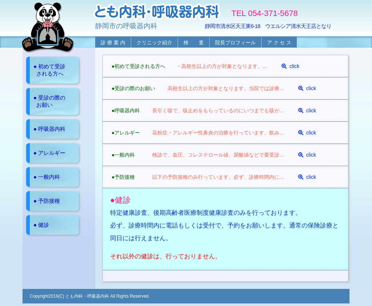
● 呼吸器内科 (49, 129)
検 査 (193, 42)
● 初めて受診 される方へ (49, 70)
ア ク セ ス (279, 42)
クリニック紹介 (154, 42)
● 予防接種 (46, 201)
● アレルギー (49, 153)
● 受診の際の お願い (49, 101)
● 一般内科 (46, 177)
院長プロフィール (235, 42)
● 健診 (41, 225)
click (290, 66)
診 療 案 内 (113, 42)
